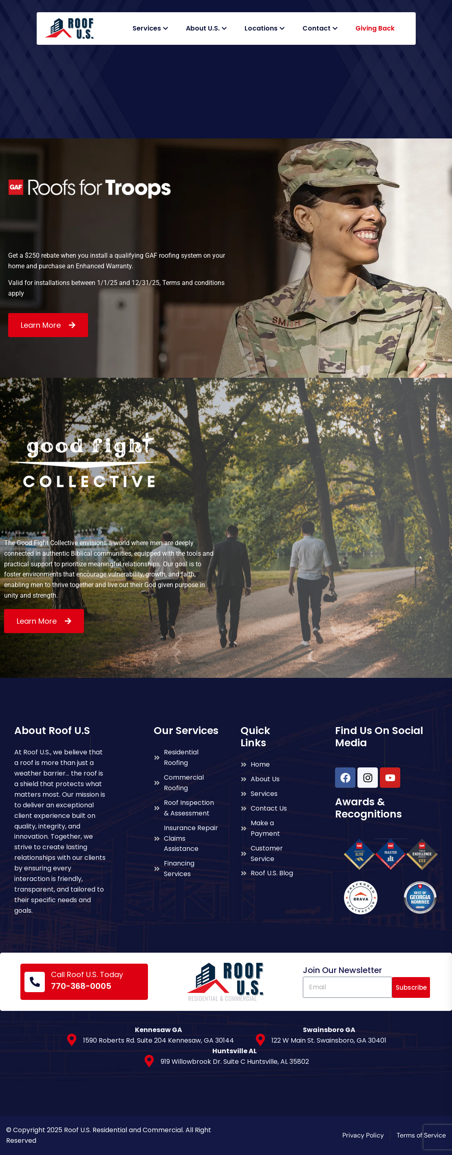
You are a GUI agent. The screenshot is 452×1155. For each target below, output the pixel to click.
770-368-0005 (81, 986)
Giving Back (375, 28)
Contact (316, 28)
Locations (261, 28)
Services (146, 28)
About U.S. (203, 28)
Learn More (42, 325)
